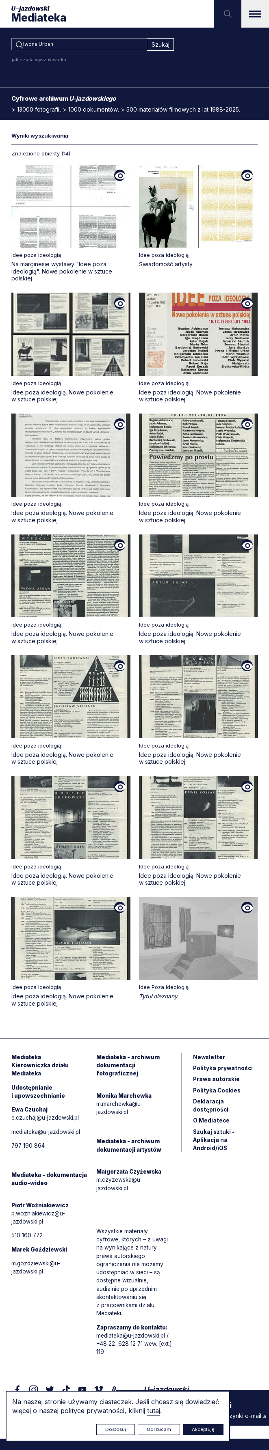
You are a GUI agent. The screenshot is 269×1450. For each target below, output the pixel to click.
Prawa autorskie (217, 1082)
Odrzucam (159, 1429)
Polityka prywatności (223, 1070)
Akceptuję (203, 1429)
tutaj (153, 1411)
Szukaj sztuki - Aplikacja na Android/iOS (214, 1145)
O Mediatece (211, 1124)
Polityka (217, 1093)
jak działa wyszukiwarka (39, 61)
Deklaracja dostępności (211, 1109)
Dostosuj (115, 1429)
